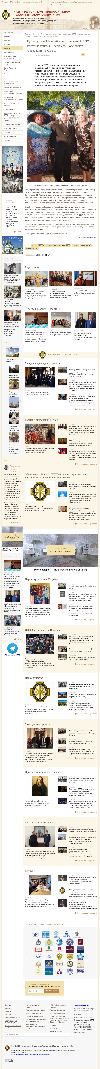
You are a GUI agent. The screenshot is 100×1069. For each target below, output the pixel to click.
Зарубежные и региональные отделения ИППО (35, 1026)
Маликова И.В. (32, 248)
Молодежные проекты (12, 88)
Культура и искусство (12, 125)
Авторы (53, 1025)
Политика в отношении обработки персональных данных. (31, 1054)
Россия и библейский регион (12, 63)
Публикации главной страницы (64, 355)
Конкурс (7, 140)
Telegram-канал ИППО (12, 655)
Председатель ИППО (12, 1018)
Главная (7, 36)
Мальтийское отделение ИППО (58, 245)
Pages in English (10, 136)
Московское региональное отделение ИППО (36, 1020)
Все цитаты (17, 522)
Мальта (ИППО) (38, 245)
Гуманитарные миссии (12, 78)
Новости (7, 48)
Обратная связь (80, 1032)
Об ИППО (7, 40)
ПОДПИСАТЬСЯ (51, 991)
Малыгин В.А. (86, 245)
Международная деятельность (10, 57)
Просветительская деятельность (11, 83)
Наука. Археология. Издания (11, 69)
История (7, 44)
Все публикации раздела (87, 409)
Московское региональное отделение (13, 92)
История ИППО (10, 1014)
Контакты (7, 132)
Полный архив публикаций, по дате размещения (84, 1009)
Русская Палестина (11, 109)
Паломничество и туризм (35, 1010)
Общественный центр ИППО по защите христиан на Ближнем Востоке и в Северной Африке (12, 117)
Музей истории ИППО (12, 129)
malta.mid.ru (92, 238)
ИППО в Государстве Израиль (11, 104)
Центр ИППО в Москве (83, 1017)
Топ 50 (19, 639)
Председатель (9, 52)
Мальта (75, 245)
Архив (18, 232)
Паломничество (10, 74)
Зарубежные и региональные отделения (13, 98)
